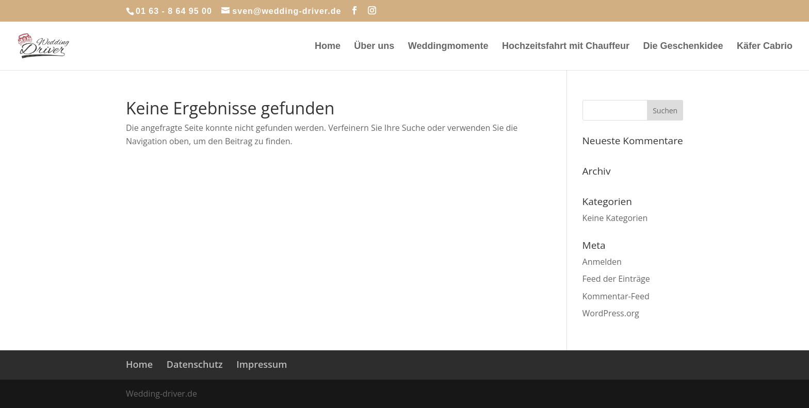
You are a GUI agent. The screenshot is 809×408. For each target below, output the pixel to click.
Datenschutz (195, 364)
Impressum (261, 364)
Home (328, 46)
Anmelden (602, 261)
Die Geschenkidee (683, 46)
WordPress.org (611, 313)
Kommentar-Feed (616, 296)
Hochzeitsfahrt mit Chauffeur (565, 46)
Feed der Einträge (616, 278)
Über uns (374, 46)
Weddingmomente (448, 46)
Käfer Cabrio (764, 46)
